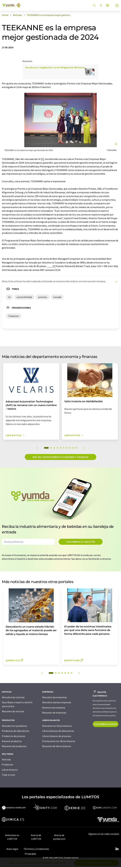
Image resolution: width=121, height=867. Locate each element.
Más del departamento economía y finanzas (60, 457)
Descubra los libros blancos (57, 725)
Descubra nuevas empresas (56, 702)
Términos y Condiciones (36, 848)
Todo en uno (8, 774)
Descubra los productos (14, 725)
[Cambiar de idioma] (107, 5)
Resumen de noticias (13, 711)
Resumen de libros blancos (56, 746)
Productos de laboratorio (15, 730)
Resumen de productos (14, 746)
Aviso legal (12, 848)
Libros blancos (10, 769)
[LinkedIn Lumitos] (117, 848)
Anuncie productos (12, 741)
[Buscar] (94, 5)
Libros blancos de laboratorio (58, 730)
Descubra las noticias (13, 697)
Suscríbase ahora (105, 724)
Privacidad (30, 853)
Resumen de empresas (54, 712)
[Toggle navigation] (117, 6)
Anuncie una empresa (53, 707)
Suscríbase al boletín (80, 541)
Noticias (6, 759)
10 (76, 448)
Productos (7, 764)
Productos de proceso (13, 736)
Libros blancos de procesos (56, 736)
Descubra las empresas (54, 697)
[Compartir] (101, 5)
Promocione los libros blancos (58, 741)
